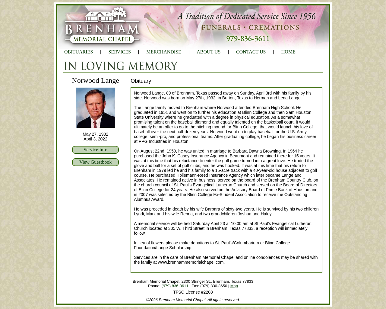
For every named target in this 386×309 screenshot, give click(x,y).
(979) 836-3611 (175, 286)
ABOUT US (208, 51)
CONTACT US (251, 51)
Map (234, 286)
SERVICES (120, 51)
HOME (288, 51)
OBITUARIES (78, 51)
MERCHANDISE (163, 51)
